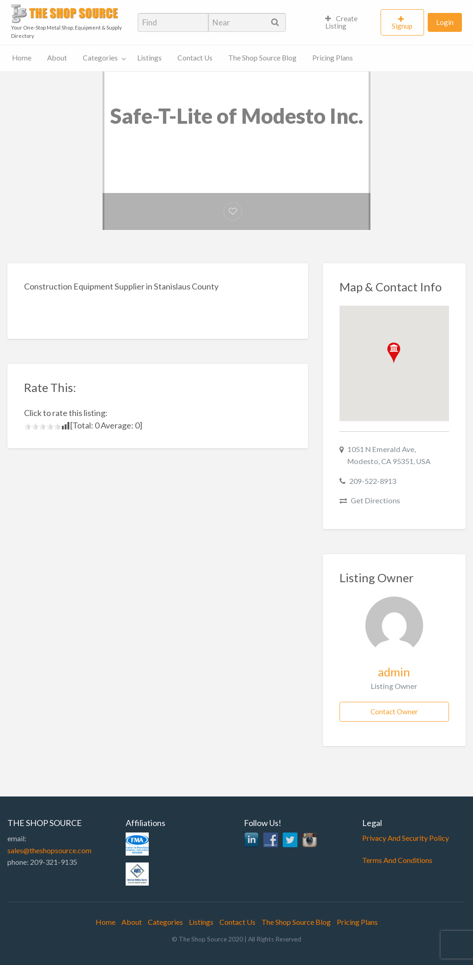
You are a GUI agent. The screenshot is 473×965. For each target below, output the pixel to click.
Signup (402, 26)
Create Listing (341, 22)
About (57, 58)
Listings (149, 58)
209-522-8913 (372, 480)
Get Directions (375, 500)
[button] (394, 353)
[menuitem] (349, 22)
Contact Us (194, 58)
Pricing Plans (332, 58)
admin (394, 672)
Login (445, 22)
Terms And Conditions (397, 860)
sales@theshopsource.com (49, 850)
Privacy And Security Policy (405, 837)
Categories (100, 58)
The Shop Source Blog (262, 58)
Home (21, 58)
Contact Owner (394, 711)
